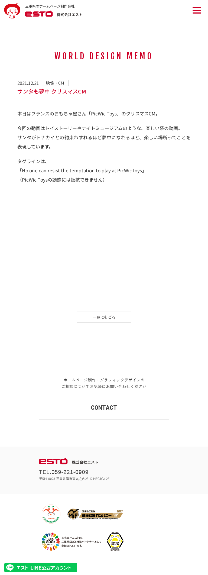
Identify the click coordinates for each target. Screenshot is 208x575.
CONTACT (104, 407)
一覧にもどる (104, 317)
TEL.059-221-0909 (64, 472)
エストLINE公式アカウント (40, 567)
